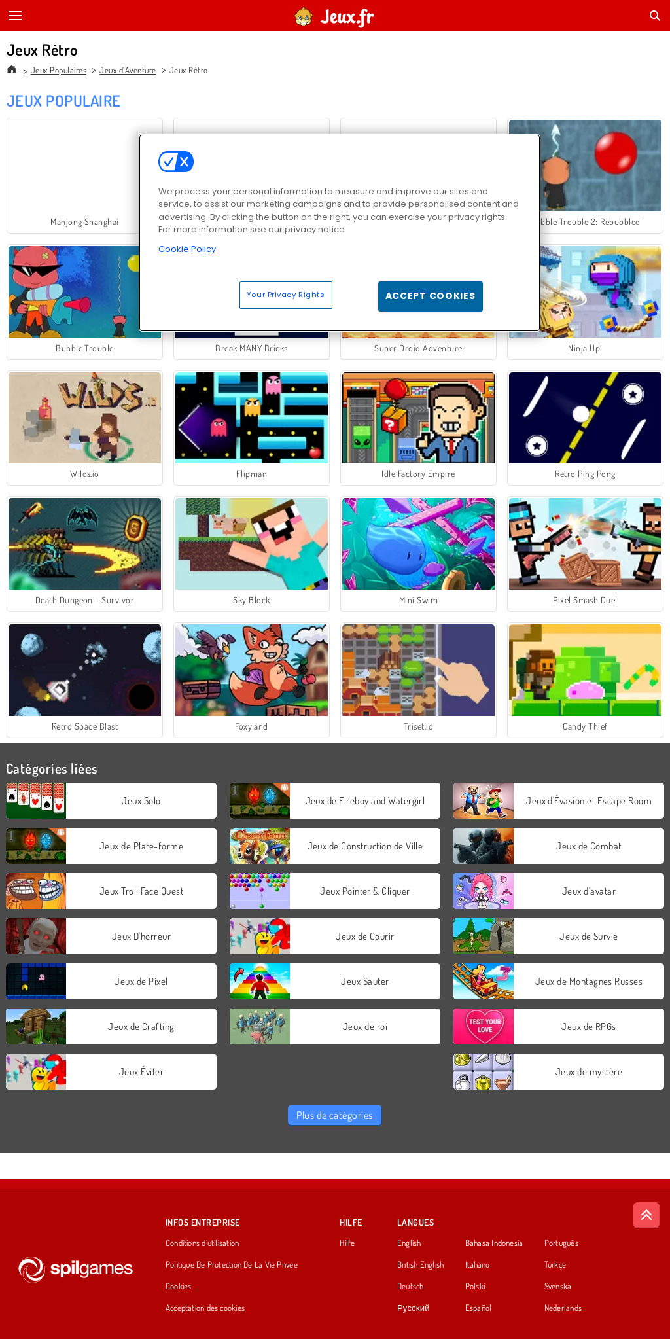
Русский (413, 1308)
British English (420, 1265)
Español (478, 1308)
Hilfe (347, 1243)
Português (561, 1243)
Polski (475, 1286)
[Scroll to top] (646, 1215)
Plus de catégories (334, 1115)
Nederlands (563, 1308)
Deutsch (410, 1286)
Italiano (477, 1265)
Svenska (558, 1286)
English (409, 1243)
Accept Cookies (430, 295)
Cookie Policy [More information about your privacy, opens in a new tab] (187, 249)
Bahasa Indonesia (494, 1243)
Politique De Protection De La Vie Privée (232, 1265)
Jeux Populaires (58, 70)
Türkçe (555, 1265)
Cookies (179, 1286)
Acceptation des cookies (205, 1308)
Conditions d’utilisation (202, 1243)
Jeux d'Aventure (127, 70)
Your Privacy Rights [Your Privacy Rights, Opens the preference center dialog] (286, 294)
